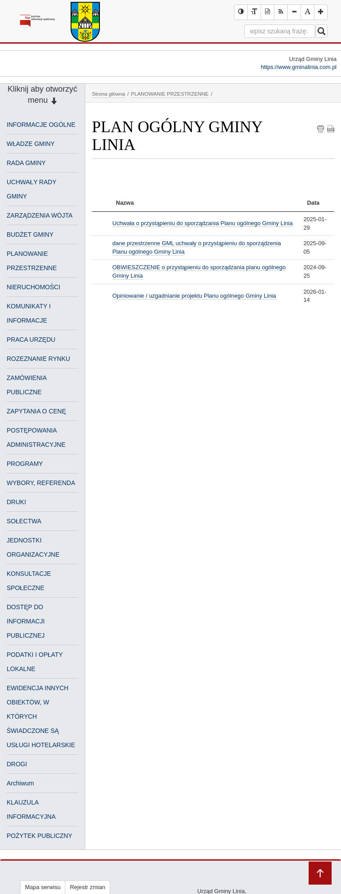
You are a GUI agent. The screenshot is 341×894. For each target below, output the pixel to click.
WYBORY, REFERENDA (41, 482)
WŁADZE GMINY (31, 143)
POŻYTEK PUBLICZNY (39, 835)
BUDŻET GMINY (30, 234)
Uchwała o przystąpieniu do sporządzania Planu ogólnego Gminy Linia (202, 223)
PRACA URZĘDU (31, 339)
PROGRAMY (25, 463)
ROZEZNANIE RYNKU (38, 358)
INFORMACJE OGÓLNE (41, 124)
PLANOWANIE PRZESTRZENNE (170, 94)
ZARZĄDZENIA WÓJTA (39, 215)
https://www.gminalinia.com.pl (299, 67)
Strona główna (108, 94)
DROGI (17, 764)
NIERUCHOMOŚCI (33, 287)
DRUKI (16, 502)
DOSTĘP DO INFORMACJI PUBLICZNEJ (26, 621)
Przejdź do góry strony (320, 873)
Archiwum (20, 783)
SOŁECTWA (24, 521)
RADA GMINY (26, 162)
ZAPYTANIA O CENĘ (36, 411)
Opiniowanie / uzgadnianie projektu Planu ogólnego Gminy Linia (194, 295)
